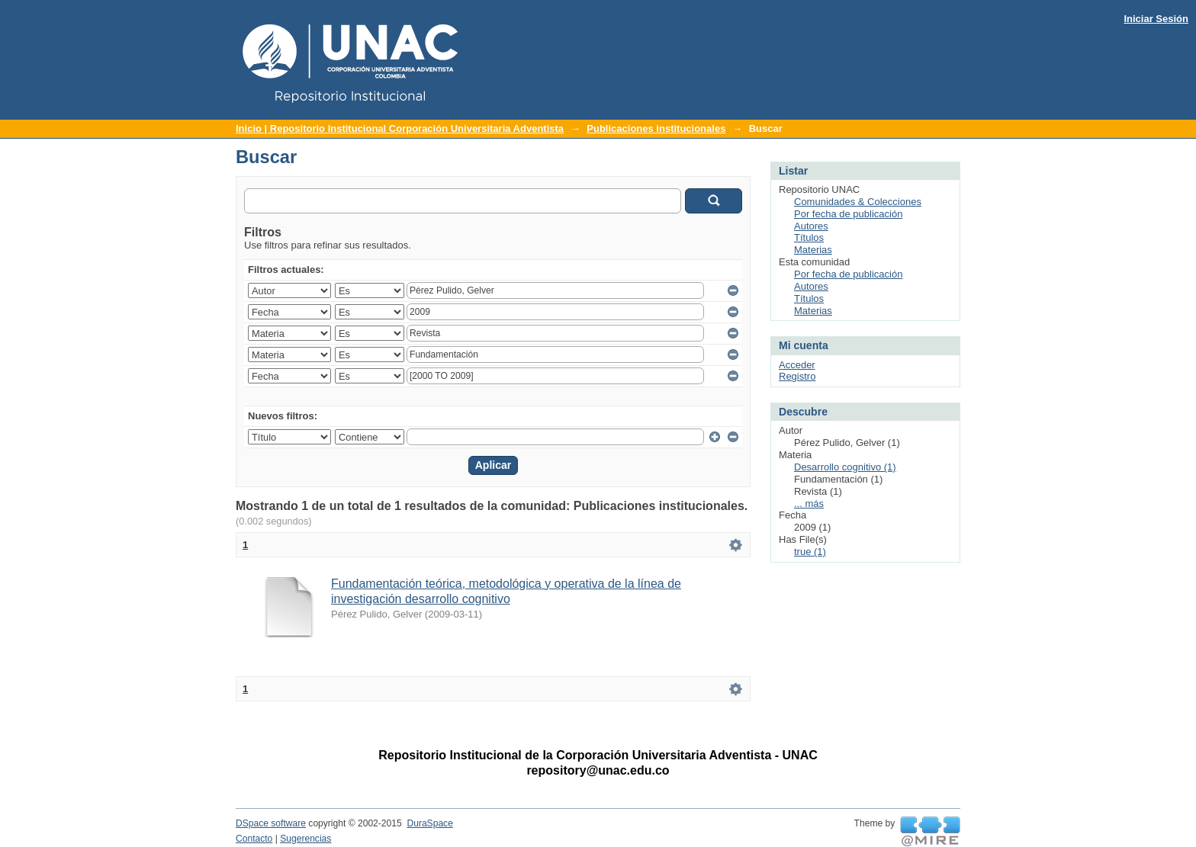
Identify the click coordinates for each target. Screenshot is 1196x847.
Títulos (809, 237)
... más (809, 503)
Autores (811, 226)
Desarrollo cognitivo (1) (845, 467)
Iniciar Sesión (1156, 18)
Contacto (254, 838)
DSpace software (271, 823)
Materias (813, 249)
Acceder (797, 365)
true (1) (810, 551)
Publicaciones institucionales (656, 128)
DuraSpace (429, 823)
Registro (797, 376)
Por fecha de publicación (848, 214)
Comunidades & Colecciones (857, 201)
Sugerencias (305, 838)
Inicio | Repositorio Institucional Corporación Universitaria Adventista (400, 128)
